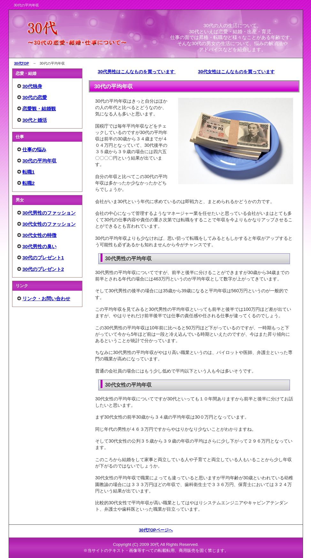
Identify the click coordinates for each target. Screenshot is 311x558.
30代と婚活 (34, 120)
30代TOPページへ (156, 530)
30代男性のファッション (49, 213)
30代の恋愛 (34, 97)
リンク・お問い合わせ (46, 298)
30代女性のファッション (49, 224)
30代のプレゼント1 (43, 257)
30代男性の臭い (39, 246)
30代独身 (32, 86)
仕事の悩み (34, 149)
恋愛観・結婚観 (39, 108)
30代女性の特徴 (39, 235)
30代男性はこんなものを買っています (137, 71)
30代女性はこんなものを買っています (236, 71)
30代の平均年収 (39, 160)
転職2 (28, 183)
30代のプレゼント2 (43, 269)
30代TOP (21, 63)
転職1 (28, 172)
